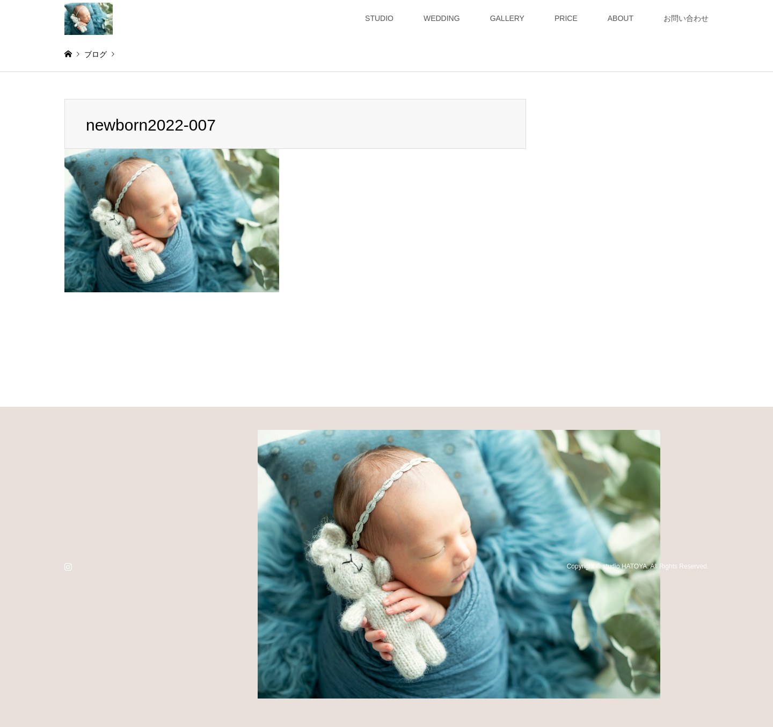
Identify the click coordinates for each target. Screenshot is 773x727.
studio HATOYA (625, 566)
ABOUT (620, 18)
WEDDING (442, 18)
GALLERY (507, 18)
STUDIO (379, 18)
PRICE (566, 18)
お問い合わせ (686, 18)
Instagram (68, 566)
